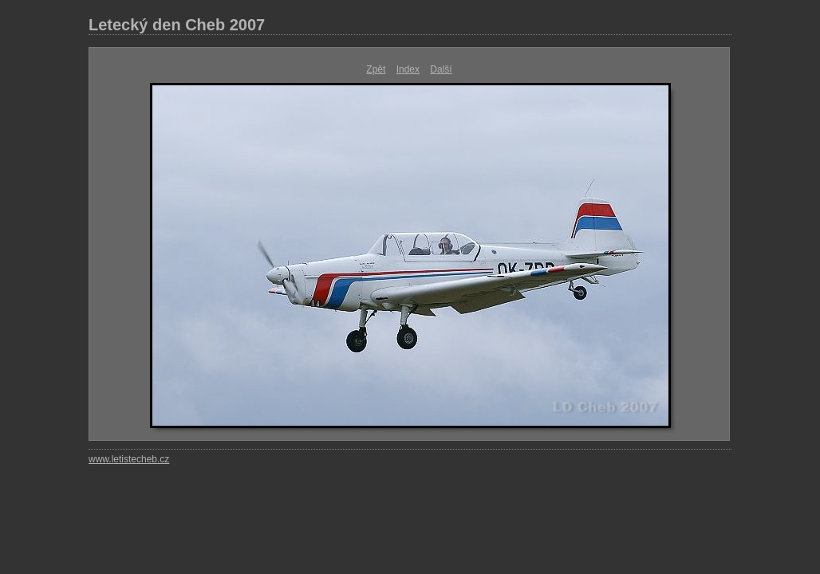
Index (408, 69)
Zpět (375, 69)
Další (440, 69)
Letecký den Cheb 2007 (177, 24)
